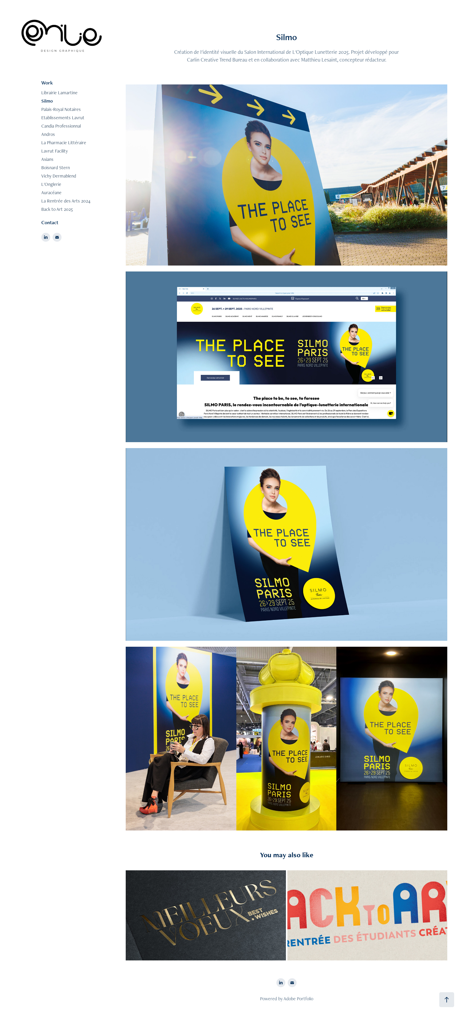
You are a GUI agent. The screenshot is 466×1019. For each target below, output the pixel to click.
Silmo (47, 101)
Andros (48, 134)
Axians (47, 159)
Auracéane (51, 192)
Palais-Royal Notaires (61, 109)
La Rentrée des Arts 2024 (65, 201)
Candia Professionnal (61, 126)
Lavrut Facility (54, 151)
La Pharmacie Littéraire (63, 142)
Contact (49, 222)
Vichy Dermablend (58, 176)
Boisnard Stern (55, 167)
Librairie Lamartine (59, 93)
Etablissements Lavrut (62, 117)
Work (47, 82)
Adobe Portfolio (298, 999)
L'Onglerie (51, 184)
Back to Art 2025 (57, 209)
